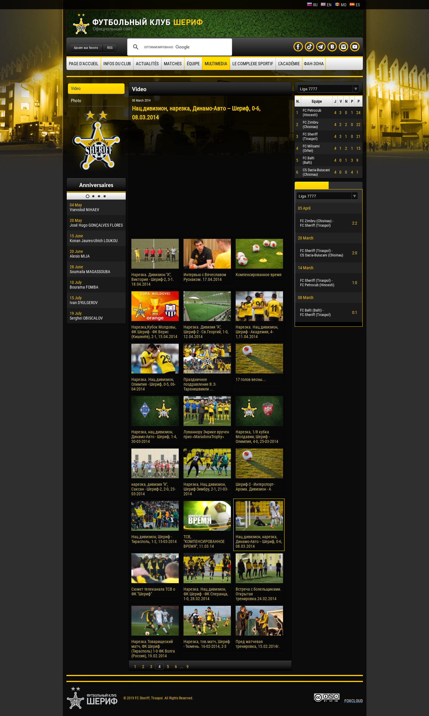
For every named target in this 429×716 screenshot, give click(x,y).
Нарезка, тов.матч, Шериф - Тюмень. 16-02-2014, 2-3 (207, 644)
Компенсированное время (259, 274)
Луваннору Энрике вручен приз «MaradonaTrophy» (206, 434)
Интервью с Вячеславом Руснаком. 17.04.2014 (205, 277)
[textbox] (325, 89)
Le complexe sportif (252, 63)
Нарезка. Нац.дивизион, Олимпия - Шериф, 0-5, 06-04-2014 (153, 384)
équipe (193, 63)
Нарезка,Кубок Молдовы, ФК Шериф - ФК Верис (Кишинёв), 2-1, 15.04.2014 (154, 332)
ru (312, 4)
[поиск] (178, 47)
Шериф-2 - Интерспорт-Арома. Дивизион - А (255, 486)
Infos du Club (117, 63)
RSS (110, 48)
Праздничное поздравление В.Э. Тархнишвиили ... (200, 384)
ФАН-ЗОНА (314, 63)
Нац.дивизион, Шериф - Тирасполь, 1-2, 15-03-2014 (154, 539)
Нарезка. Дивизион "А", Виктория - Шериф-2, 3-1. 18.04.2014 (152, 279)
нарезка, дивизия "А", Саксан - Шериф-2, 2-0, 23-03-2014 (153, 489)
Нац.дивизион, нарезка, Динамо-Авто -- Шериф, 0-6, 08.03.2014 (259, 541)
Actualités (147, 63)
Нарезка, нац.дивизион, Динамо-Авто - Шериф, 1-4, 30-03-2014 (154, 436)
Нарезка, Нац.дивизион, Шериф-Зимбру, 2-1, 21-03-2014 (206, 489)
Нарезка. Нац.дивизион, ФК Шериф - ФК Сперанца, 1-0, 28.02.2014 (206, 594)
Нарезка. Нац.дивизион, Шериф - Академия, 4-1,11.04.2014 (257, 332)
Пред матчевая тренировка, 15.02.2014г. (258, 644)
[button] (356, 89)
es (354, 4)
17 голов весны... (251, 379)
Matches (173, 63)
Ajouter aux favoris (86, 48)
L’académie (289, 63)
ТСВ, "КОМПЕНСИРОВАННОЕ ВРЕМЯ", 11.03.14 (204, 541)
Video (76, 88)
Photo (76, 100)
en (326, 4)
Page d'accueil (83, 63)
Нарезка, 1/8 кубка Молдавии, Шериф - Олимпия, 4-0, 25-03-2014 (257, 436)
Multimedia (216, 63)
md (340, 4)
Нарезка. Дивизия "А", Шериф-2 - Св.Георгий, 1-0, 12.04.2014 (206, 332)
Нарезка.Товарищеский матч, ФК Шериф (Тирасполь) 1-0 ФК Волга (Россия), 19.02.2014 (153, 648)
